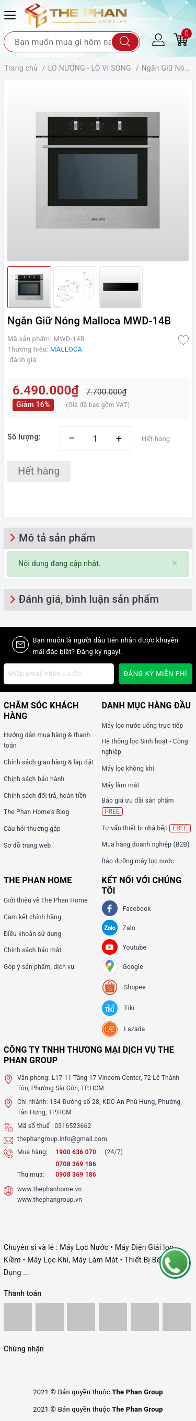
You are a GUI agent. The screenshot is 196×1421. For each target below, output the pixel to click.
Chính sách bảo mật (33, 950)
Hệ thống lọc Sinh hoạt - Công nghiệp (145, 746)
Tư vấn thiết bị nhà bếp (146, 828)
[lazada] (123, 1029)
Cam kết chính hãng (32, 917)
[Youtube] (110, 947)
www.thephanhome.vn (49, 1189)
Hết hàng (39, 471)
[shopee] (124, 987)
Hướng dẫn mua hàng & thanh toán (47, 740)
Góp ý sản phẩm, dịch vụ (39, 967)
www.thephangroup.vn (49, 1199)
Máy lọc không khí (128, 768)
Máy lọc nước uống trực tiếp (142, 725)
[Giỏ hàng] (181, 39)
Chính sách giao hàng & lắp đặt (49, 762)
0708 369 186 (75, 1164)
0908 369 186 (75, 1174)
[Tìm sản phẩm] (72, 41)
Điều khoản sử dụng (32, 934)
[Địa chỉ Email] (59, 673)
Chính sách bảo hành (34, 779)
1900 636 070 (76, 1152)
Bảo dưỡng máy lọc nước (138, 861)
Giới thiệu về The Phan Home (46, 900)
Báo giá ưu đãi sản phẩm (138, 806)
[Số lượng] (95, 438)
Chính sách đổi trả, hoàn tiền (45, 795)
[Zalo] (110, 927)
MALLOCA (66, 349)
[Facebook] (110, 908)
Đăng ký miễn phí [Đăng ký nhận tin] (155, 674)
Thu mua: (30, 1174)
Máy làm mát (121, 785)
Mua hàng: (32, 1152)
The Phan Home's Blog (36, 812)
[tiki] (118, 1008)
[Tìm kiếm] (125, 42)
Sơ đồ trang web (27, 845)
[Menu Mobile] (11, 14)
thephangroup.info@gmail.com (62, 1139)
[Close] (175, 563)
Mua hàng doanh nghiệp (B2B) (146, 844)
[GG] (110, 966)
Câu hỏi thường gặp (32, 828)
